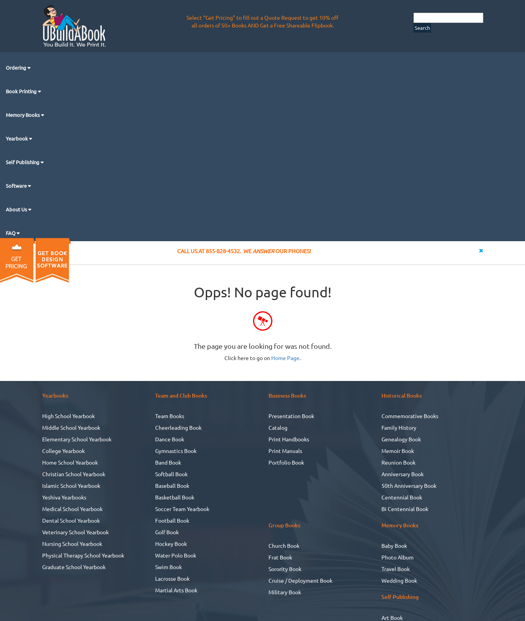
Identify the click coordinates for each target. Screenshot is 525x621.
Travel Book (395, 568)
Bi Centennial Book (404, 508)
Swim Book (168, 566)
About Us (17, 209)
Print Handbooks (288, 439)
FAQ (11, 233)
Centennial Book (401, 497)
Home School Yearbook (70, 462)
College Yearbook (63, 450)
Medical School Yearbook (72, 508)
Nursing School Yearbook (72, 543)
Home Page (285, 357)
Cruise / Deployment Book (300, 580)
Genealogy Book (401, 439)
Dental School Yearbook (71, 520)
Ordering (16, 67)
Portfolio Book (286, 462)
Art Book (392, 617)
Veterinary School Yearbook (75, 531)
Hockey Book (171, 543)
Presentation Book (291, 415)
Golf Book (167, 531)
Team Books (169, 415)
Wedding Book (399, 580)
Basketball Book (174, 497)
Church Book (283, 545)
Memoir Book (397, 450)
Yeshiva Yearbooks (64, 497)
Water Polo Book (175, 555)
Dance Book (169, 439)
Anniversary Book (402, 473)
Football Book (172, 520)
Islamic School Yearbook (71, 485)
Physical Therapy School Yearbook (83, 555)
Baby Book (394, 545)
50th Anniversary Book (408, 485)
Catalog (277, 427)
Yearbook (17, 138)
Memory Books (23, 115)
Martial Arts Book (176, 590)
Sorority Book (284, 568)
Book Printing (22, 91)
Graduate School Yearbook (74, 566)
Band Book (168, 462)
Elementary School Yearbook (76, 439)
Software (17, 185)
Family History (398, 427)
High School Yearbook (68, 415)
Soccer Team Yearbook (182, 508)
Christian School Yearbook (73, 473)
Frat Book (280, 557)
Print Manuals (285, 450)
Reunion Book (398, 462)
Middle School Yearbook (71, 427)
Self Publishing (23, 162)
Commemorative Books (409, 415)
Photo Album (397, 557)
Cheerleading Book (178, 427)
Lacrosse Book (172, 578)
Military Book (284, 591)
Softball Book (171, 473)
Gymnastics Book (176, 450)
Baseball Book (172, 485)
